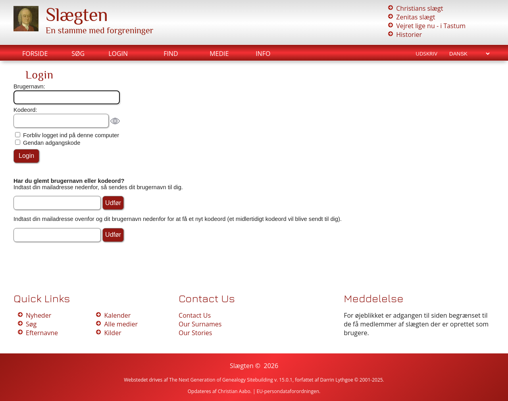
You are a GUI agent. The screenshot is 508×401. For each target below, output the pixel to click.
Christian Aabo (234, 391)
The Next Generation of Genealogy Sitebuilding (221, 379)
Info (263, 53)
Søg (78, 53)
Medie (219, 53)
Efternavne (42, 332)
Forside (35, 53)
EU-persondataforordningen (288, 391)
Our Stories (195, 332)
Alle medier (120, 324)
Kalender (117, 315)
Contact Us (195, 315)
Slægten (77, 14)
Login (118, 53)
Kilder (112, 332)
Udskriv (426, 53)
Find (171, 53)
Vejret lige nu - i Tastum (431, 25)
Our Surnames (200, 324)
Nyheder (38, 315)
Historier (409, 34)
